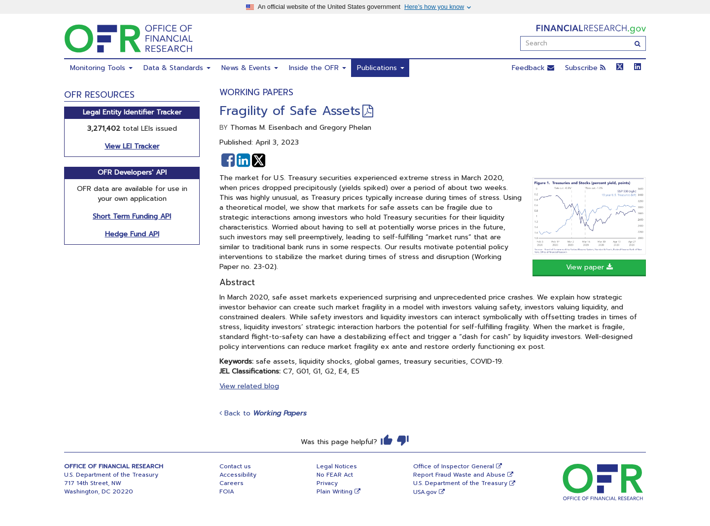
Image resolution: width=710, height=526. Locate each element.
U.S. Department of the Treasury (460, 483)
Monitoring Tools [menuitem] (101, 68)
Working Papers (256, 92)
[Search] (638, 43)
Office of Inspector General (453, 466)
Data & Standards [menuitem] (177, 68)
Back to (263, 413)
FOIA (226, 491)
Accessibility (237, 474)
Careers (231, 483)
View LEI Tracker (132, 146)
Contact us (235, 466)
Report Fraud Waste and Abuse (459, 474)
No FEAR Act (335, 474)
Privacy (327, 483)
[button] (228, 160)
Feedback (533, 68)
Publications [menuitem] (380, 68)
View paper (589, 267)
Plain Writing (335, 491)
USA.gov (425, 492)
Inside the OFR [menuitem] (317, 68)
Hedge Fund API (132, 234)
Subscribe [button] (585, 68)
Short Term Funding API (132, 216)
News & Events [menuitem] (249, 68)
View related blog (249, 386)
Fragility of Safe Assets (289, 110)
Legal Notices (337, 466)
